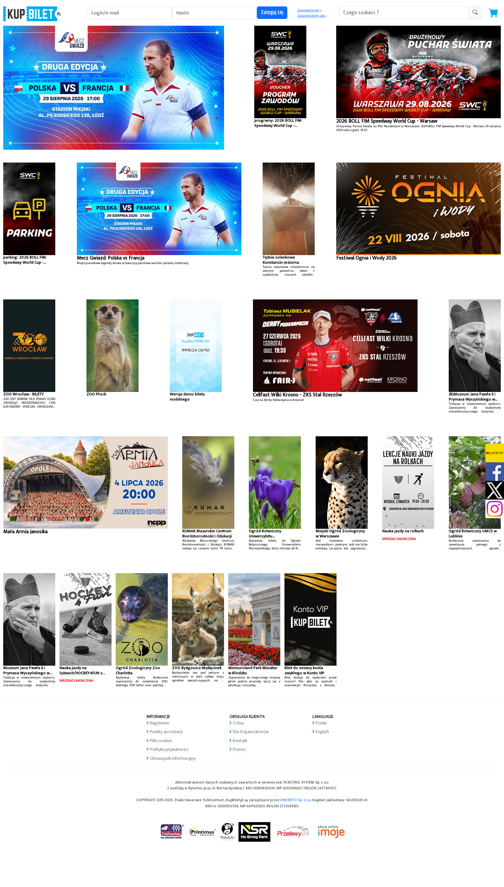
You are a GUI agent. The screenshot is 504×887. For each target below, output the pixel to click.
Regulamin (159, 723)
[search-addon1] (404, 12)
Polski (321, 723)
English (322, 731)
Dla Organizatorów (251, 731)
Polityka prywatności (169, 749)
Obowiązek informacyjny (172, 758)
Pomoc (239, 749)
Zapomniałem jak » (312, 16)
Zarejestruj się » (309, 10)
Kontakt (240, 740)
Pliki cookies (161, 740)
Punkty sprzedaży (166, 731)
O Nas (238, 723)
